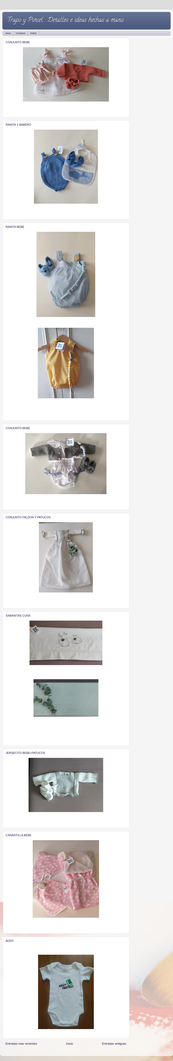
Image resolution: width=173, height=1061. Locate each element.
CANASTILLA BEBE (18, 835)
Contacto (20, 33)
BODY (10, 940)
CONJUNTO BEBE (18, 42)
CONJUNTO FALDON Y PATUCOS (28, 517)
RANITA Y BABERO (18, 124)
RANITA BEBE (15, 226)
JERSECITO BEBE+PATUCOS (25, 753)
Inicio (8, 33)
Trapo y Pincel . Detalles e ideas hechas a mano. (65, 20)
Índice (33, 33)
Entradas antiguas (114, 1043)
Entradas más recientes (21, 1043)
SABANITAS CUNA (18, 615)
